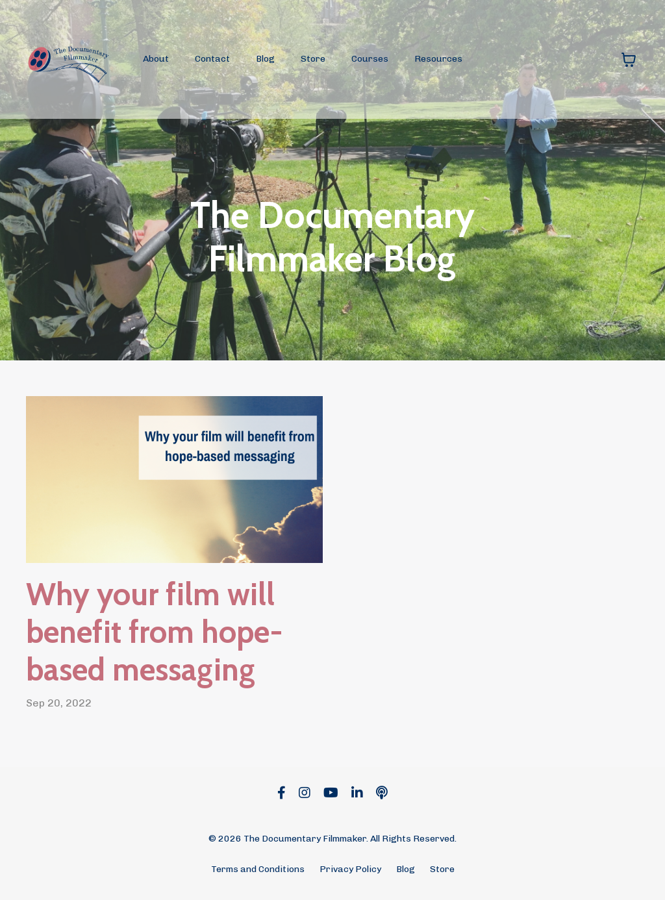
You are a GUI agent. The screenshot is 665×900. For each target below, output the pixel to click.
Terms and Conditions (258, 869)
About (156, 58)
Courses (369, 58)
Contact (212, 58)
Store (313, 58)
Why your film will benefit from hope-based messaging (154, 632)
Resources (438, 58)
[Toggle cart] (628, 59)
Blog (265, 58)
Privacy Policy (350, 869)
